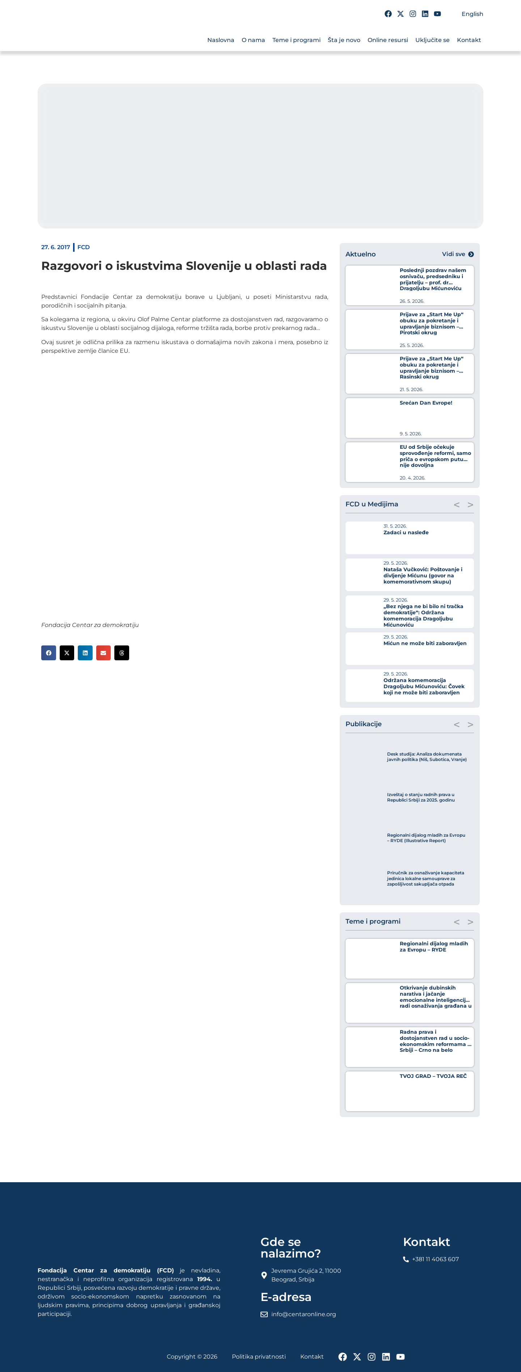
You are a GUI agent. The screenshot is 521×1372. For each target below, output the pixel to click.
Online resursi (388, 40)
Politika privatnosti (259, 1356)
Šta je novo (344, 40)
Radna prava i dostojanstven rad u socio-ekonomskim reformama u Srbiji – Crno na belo (435, 1041)
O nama (253, 40)
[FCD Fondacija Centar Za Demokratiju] (81, 35)
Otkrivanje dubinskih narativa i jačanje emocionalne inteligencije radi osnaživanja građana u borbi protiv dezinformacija (436, 999)
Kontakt (469, 40)
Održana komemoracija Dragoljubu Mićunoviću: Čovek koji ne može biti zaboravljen (424, 686)
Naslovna (220, 40)
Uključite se (432, 40)
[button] (48, 652)
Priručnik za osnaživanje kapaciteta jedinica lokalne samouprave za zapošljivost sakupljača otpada (425, 878)
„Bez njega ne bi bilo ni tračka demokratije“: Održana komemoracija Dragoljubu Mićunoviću (423, 615)
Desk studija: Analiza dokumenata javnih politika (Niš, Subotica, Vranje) (427, 756)
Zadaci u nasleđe (406, 532)
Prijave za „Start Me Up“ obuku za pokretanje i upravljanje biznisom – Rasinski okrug (431, 367)
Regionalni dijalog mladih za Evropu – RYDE (434, 946)
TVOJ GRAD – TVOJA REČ (433, 1076)
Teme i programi (296, 40)
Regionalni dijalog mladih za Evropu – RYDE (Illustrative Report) (426, 838)
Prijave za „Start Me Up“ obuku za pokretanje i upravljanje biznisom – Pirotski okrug (431, 323)
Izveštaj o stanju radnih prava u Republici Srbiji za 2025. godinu (421, 797)
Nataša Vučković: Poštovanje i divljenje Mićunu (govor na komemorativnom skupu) (423, 575)
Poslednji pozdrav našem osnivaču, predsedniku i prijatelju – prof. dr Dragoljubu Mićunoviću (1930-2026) (433, 282)
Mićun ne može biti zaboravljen (425, 643)
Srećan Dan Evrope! (426, 403)
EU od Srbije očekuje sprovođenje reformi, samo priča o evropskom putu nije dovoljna (435, 456)
